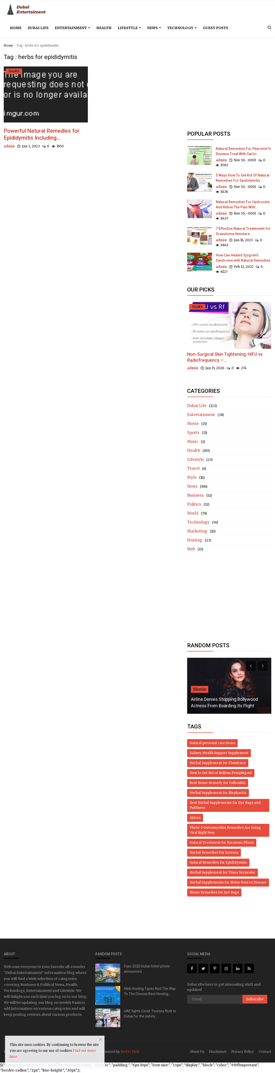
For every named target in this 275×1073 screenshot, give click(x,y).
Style (192, 477)
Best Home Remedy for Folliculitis (218, 783)
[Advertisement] (229, 88)
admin (9, 146)
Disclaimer (218, 1052)
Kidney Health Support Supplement (219, 753)
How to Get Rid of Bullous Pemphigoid (221, 773)
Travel (193, 468)
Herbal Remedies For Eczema (214, 852)
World (192, 513)
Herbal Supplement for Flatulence (218, 763)
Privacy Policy (242, 1052)
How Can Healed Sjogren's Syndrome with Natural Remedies (243, 257)
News (154, 28)
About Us (197, 1052)
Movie (193, 423)
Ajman (195, 818)
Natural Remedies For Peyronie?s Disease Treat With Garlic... (243, 151)
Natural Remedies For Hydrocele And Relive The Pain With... (243, 204)
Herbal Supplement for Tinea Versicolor (222, 872)
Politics (194, 504)
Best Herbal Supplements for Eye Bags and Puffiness (225, 805)
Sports (193, 432)
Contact (265, 1052)
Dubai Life (38, 28)
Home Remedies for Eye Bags (214, 892)
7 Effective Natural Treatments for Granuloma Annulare (243, 231)
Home (15, 28)
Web (191, 549)
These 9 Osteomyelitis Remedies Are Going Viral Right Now (225, 830)
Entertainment (72, 28)
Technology (182, 28)
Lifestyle (129, 28)
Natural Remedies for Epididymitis (218, 862)
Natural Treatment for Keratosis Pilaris (222, 842)
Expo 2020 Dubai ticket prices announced (147, 968)
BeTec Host (130, 1052)
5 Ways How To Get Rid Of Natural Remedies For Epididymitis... (243, 177)
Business (195, 495)
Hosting (194, 540)
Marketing (197, 531)
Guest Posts (215, 28)
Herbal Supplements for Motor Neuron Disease (228, 882)
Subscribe (255, 999)
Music (192, 441)
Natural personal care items (212, 743)
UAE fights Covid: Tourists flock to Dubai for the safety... (150, 1013)
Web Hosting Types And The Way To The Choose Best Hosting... (150, 991)
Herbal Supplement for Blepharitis (218, 793)
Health (103, 28)
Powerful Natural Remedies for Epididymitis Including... (42, 134)
